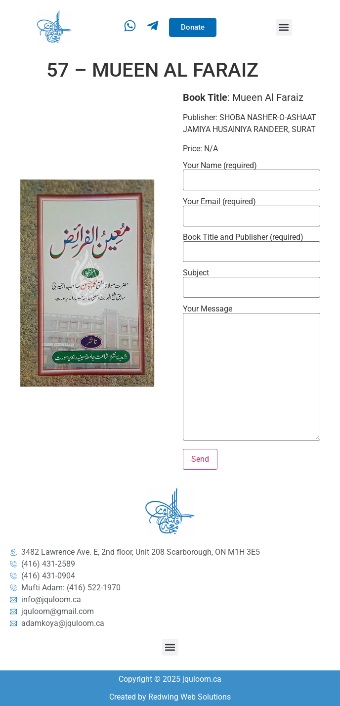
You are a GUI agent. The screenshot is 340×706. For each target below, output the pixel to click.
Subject (251, 280)
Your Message (251, 373)
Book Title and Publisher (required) (251, 244)
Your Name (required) (251, 173)
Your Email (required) (251, 209)
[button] (284, 27)
